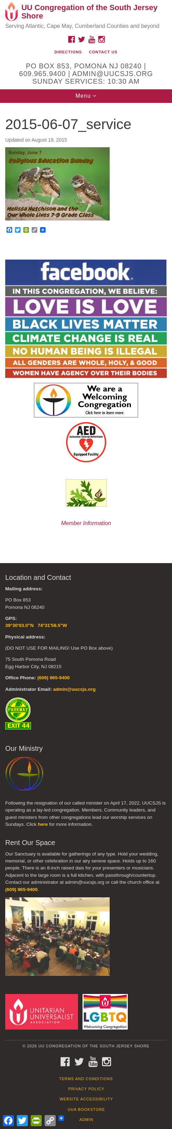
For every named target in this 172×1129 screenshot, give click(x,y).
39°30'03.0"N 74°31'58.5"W (36, 625)
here (43, 824)
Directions (68, 52)
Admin (86, 1119)
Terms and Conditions (86, 1079)
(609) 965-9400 (53, 677)
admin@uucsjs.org (74, 689)
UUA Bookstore (86, 1109)
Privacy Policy (86, 1089)
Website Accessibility (86, 1099)
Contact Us (103, 52)
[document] (86, 328)
